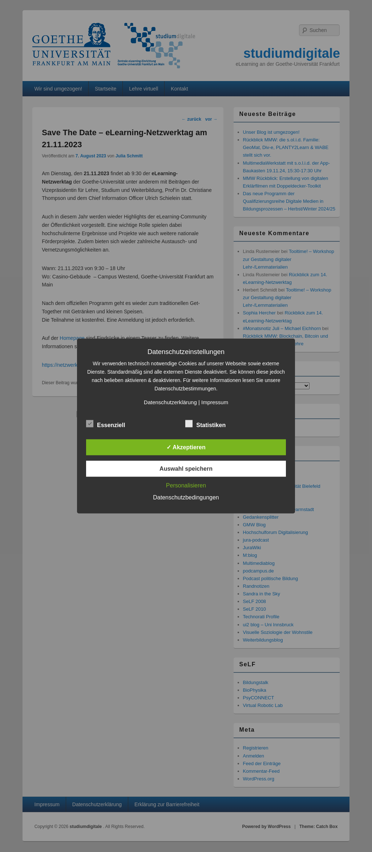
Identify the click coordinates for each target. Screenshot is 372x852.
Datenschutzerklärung (170, 402)
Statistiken (205, 424)
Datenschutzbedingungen (186, 497)
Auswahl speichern (186, 469)
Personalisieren (186, 485)
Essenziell (105, 424)
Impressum (214, 402)
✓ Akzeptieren (186, 447)
